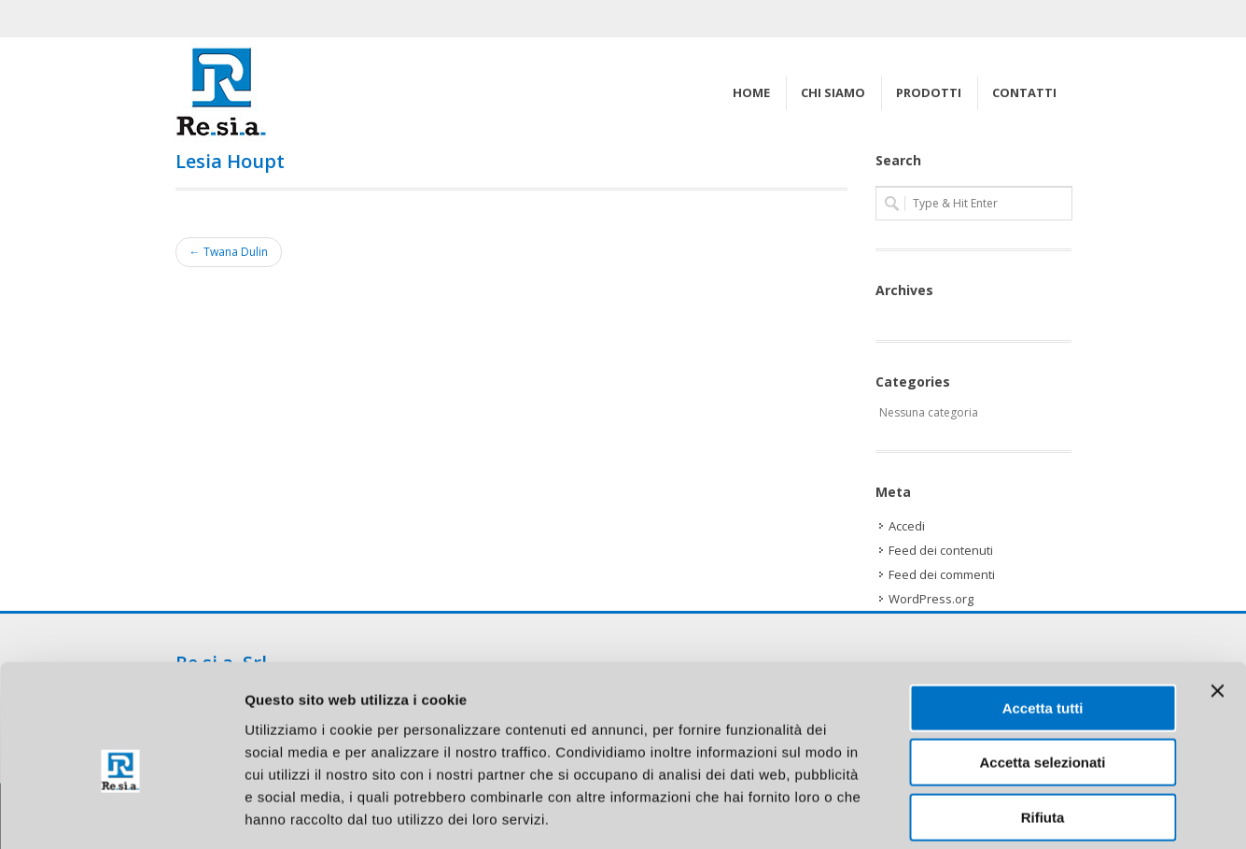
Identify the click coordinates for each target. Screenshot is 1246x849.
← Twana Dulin (228, 252)
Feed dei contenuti (941, 550)
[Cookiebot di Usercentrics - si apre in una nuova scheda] (121, 813)
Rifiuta (1043, 730)
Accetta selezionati (1042, 676)
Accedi (907, 525)
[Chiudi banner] (1217, 603)
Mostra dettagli (981, 812)
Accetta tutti (1043, 621)
